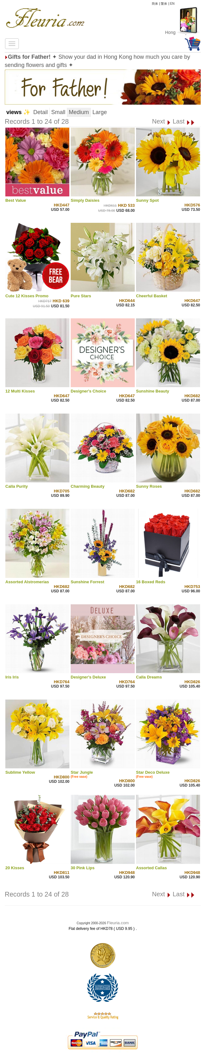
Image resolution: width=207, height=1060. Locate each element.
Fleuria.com (118, 922)
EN (172, 3)
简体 (155, 3)
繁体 (164, 3)
